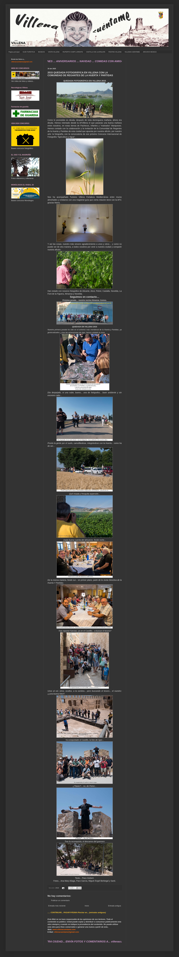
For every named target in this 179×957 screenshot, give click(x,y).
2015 (57, 888)
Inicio (87, 906)
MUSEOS (41, 52)
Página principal (14, 52)
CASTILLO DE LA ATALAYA (95, 52)
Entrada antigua (114, 906)
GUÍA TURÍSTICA (29, 52)
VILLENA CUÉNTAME (132, 52)
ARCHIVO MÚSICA (149, 52)
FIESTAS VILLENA (114, 52)
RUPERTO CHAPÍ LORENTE (73, 52)
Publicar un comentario (60, 900)
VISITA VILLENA (53, 52)
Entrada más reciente (57, 906)
